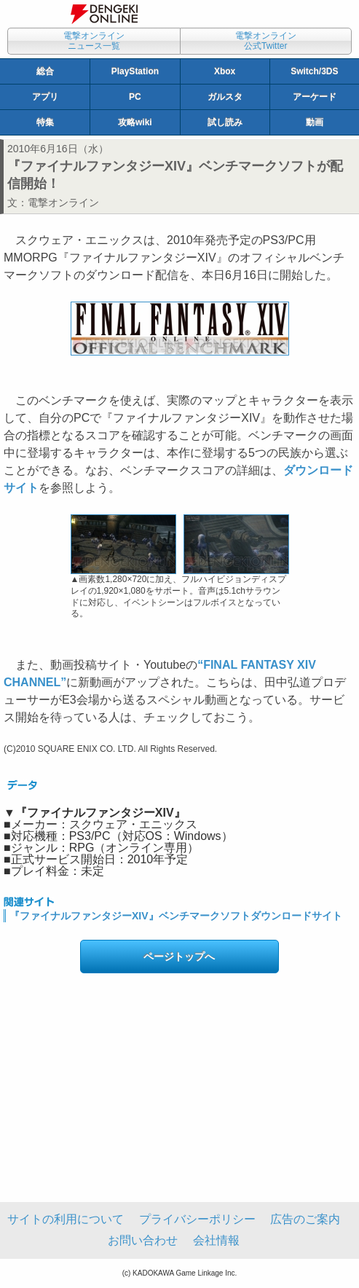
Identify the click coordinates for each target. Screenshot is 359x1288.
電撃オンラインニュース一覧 (94, 41)
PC (135, 97)
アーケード (314, 97)
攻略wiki (135, 122)
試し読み (225, 122)
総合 (45, 71)
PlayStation (135, 71)
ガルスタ (225, 97)
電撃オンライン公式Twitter (265, 41)
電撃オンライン (63, 202)
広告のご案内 (305, 1219)
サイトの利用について (65, 1219)
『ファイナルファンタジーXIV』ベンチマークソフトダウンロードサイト (175, 916)
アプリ (45, 97)
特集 (45, 122)
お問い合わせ (143, 1240)
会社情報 (216, 1240)
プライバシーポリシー (197, 1219)
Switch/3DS (314, 71)
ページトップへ (179, 956)
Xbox (224, 71)
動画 (314, 122)
